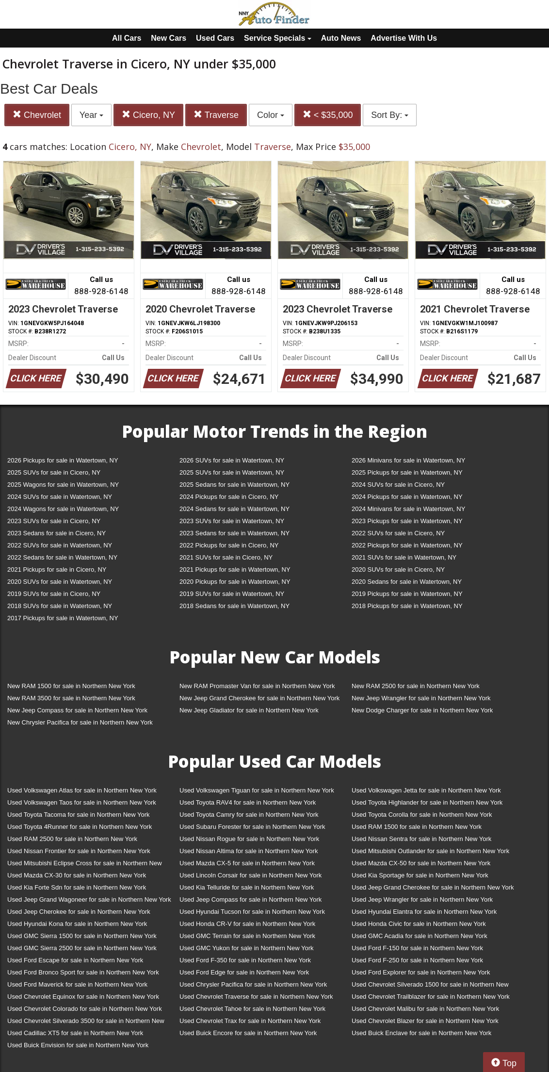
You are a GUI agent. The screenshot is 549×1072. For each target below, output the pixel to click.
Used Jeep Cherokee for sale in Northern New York (78, 911)
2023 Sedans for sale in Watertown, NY (234, 533)
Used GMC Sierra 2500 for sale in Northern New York (82, 948)
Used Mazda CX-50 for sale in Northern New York (421, 863)
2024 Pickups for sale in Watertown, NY (407, 496)
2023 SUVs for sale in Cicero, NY (53, 521)
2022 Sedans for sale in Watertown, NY (62, 557)
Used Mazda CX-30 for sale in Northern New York (76, 875)
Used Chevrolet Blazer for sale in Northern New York (425, 1020)
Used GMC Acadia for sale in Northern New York (419, 936)
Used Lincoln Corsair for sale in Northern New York (250, 875)
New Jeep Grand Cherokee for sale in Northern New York (259, 698)
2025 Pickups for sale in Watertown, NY (407, 472)
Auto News (341, 38)
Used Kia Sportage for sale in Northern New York (420, 875)
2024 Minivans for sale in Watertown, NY (408, 508)
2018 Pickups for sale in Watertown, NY (407, 606)
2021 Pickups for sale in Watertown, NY (235, 569)
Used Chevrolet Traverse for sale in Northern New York (256, 996)
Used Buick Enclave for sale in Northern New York (421, 1033)
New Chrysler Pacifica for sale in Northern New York (80, 722)
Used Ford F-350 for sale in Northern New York (245, 960)
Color (270, 115)
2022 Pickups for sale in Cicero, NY (228, 545)
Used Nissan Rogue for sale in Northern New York (249, 838)
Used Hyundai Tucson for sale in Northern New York (252, 911)
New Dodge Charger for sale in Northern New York (422, 710)
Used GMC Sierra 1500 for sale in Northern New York (82, 936)
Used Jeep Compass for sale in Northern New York (250, 899)
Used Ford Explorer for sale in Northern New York (421, 972)
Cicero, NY (148, 115)
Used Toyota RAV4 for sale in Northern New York (247, 802)
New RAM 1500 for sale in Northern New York (71, 686)
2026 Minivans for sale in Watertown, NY (408, 460)
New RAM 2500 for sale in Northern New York (416, 686)
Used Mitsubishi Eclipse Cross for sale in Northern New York (84, 865)
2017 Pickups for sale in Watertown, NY (62, 618)
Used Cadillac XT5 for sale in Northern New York (75, 1033)
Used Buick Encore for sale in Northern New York (248, 1033)
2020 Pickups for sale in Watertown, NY (235, 581)
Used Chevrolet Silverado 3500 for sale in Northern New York (85, 1022)
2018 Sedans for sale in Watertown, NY (234, 606)
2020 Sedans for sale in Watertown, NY (407, 581)
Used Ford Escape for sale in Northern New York (75, 960)
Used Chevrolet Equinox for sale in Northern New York (83, 996)
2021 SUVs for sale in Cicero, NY (226, 557)
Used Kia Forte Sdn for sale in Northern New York (76, 887)
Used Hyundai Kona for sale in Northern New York (77, 923)
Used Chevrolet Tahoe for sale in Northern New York (252, 1008)
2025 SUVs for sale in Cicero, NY (53, 472)
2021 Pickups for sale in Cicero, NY (56, 569)
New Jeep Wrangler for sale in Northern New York (421, 698)
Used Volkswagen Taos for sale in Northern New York (81, 802)
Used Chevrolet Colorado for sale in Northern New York (84, 1008)
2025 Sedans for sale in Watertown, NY (234, 484)
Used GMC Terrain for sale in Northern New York (247, 936)
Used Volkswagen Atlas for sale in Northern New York (82, 790)
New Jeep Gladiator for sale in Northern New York (249, 710)
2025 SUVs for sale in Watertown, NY (231, 472)
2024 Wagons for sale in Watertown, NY (63, 508)
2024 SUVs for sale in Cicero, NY (398, 484)
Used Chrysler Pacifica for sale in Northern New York (253, 984)
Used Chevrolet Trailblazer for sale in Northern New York (431, 996)
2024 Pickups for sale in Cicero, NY (228, 496)
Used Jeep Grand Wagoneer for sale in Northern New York (89, 899)
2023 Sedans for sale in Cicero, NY (56, 533)
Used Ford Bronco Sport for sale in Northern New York (83, 972)
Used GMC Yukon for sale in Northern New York (246, 948)
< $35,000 (328, 115)
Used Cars (215, 38)
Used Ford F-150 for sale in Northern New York (417, 948)
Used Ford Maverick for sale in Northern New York (77, 984)
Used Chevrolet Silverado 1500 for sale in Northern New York (430, 986)
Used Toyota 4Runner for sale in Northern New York (79, 826)
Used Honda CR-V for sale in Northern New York (247, 923)
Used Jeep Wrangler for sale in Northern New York (422, 899)
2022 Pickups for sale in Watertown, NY (407, 545)
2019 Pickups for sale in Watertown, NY (407, 593)
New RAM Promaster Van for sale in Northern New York (257, 686)
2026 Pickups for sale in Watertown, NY (62, 460)
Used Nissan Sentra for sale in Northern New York (421, 838)
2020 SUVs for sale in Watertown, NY (59, 581)
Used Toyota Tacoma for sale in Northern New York (78, 814)
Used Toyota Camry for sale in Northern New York (249, 814)
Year (91, 115)
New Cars (168, 38)
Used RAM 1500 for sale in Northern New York (417, 826)
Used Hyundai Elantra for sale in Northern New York (424, 911)
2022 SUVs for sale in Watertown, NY (59, 545)
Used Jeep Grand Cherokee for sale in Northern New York (433, 887)
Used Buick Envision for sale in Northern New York (77, 1045)
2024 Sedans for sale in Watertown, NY (234, 508)
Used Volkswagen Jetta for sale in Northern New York (426, 790)
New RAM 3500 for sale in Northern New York (71, 698)
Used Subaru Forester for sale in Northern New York (252, 826)
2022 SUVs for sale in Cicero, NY (398, 533)
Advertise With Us (404, 38)
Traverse (216, 115)
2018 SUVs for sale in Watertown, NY (59, 606)
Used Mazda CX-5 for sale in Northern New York (247, 863)
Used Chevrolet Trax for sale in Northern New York (250, 1020)
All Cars (126, 38)
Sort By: (389, 115)
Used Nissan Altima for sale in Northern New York (248, 851)
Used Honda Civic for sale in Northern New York (419, 923)
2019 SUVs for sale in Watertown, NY (231, 593)
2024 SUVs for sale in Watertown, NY (59, 496)
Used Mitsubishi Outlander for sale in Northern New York (430, 851)
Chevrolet (37, 115)
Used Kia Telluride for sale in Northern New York (246, 887)
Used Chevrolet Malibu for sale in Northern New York (425, 1008)
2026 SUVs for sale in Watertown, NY (231, 460)
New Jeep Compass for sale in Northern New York (77, 710)
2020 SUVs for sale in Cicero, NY (398, 569)
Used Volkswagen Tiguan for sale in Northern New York (256, 790)
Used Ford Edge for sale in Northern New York (244, 972)
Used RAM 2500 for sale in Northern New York (72, 838)
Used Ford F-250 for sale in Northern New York (417, 960)
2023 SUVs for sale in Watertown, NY (231, 521)
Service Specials (277, 38)
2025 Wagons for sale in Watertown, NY (63, 484)
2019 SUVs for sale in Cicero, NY (53, 593)
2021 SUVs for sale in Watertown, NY (404, 557)
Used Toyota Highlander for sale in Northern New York (427, 802)
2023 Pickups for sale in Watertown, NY (407, 521)
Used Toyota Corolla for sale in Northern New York (422, 814)
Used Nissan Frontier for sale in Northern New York (78, 851)
